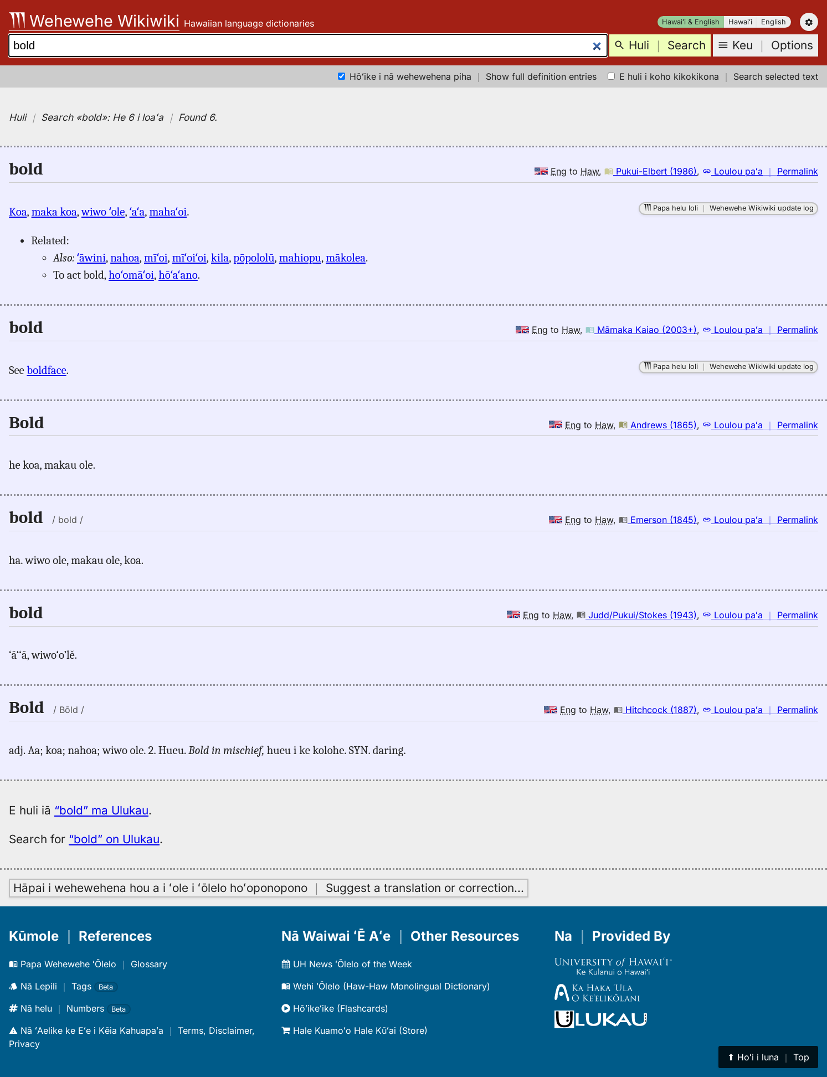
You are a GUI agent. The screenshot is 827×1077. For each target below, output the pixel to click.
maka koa (54, 211)
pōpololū (253, 257)
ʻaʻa (137, 211)
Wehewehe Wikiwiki (94, 20)
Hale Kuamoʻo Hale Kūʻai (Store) (354, 1030)
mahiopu (300, 257)
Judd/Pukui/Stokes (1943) (637, 614)
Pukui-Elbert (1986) (650, 171)
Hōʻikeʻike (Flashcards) (334, 1008)
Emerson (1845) (658, 519)
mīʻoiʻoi (189, 257)
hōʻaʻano (178, 274)
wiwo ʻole (103, 211)
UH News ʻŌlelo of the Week (346, 964)
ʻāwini (91, 257)
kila (220, 257)
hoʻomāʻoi (131, 274)
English (773, 22)
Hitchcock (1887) (655, 709)
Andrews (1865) (658, 424)
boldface (46, 370)
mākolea (346, 257)
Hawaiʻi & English (691, 22)
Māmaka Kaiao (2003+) (641, 329)
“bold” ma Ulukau (101, 810)
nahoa (125, 257)
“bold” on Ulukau (114, 839)
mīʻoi (155, 257)
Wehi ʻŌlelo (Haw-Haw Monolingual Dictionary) (385, 986)
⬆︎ (768, 1057)
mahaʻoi (168, 211)
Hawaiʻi (740, 22)
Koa (18, 211)
